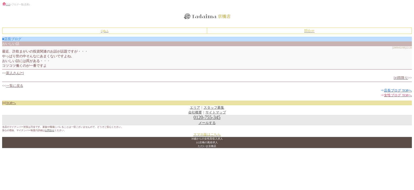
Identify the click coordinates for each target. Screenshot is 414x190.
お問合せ (49, 130)
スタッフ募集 (214, 108)
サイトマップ (215, 112)
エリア (195, 108)
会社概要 (195, 112)
